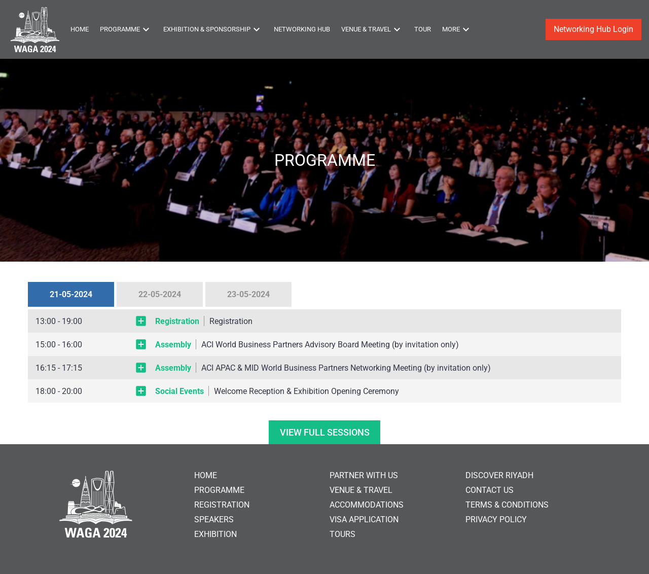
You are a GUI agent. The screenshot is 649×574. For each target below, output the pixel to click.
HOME (205, 475)
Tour (422, 29)
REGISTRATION (221, 505)
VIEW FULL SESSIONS (325, 432)
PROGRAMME (219, 490)
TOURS (342, 534)
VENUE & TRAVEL (361, 490)
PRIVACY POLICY (496, 519)
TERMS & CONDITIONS (507, 505)
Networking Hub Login (593, 29)
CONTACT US (489, 490)
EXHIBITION (215, 534)
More (457, 29)
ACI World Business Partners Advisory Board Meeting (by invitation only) (330, 344)
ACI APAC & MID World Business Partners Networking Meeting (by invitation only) (346, 368)
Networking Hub (302, 29)
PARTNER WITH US (364, 475)
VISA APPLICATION (364, 519)
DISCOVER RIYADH (499, 475)
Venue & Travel (372, 29)
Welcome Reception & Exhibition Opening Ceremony (306, 391)
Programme (126, 29)
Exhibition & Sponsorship (213, 29)
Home (79, 29)
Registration (231, 321)
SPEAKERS (214, 519)
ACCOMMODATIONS (367, 505)
